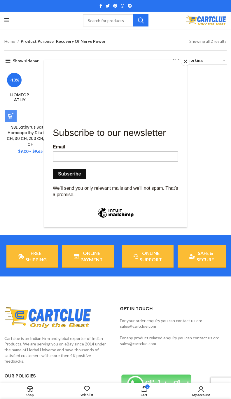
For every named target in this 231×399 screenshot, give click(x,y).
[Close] (185, 61)
